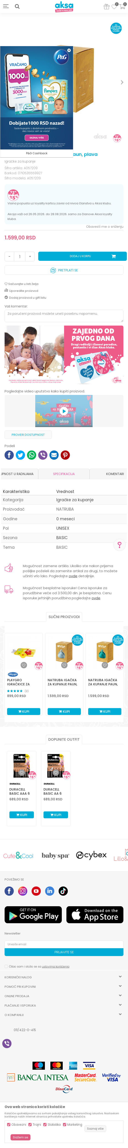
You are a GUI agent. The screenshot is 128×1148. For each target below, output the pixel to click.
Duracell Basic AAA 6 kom (19, 793)
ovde (73, 576)
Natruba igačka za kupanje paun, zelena (103, 684)
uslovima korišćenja (55, 966)
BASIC (62, 537)
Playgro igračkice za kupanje (18, 684)
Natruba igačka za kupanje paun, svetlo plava (62, 684)
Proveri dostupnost (28, 435)
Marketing (74, 1124)
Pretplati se (64, 269)
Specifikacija (64, 474)
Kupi (23, 711)
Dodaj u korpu (80, 256)
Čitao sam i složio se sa (39, 966)
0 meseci (65, 519)
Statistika (54, 1124)
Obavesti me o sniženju (104, 226)
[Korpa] (122, 9)
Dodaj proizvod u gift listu (25, 297)
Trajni (37, 1124)
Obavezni (18, 1124)
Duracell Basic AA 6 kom (53, 793)
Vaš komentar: (16, 306)
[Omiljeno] (114, 7)
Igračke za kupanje (20, 161)
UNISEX (62, 528)
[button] (17, 6)
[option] (64, 355)
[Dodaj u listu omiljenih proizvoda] (22, 772)
